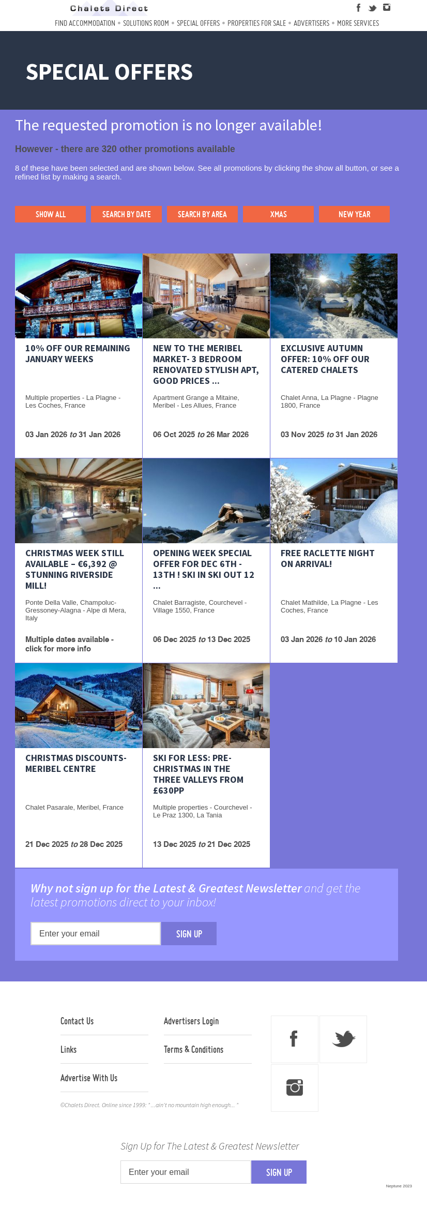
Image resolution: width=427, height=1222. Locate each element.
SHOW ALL (51, 214)
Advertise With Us (88, 1077)
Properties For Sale (256, 23)
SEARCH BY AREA (202, 214)
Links (68, 1049)
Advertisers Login (191, 1020)
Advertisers (311, 23)
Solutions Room (146, 23)
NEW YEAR (354, 214)
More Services (358, 23)
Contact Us (77, 1020)
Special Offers (198, 23)
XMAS (278, 214)
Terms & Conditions (193, 1049)
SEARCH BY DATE (126, 214)
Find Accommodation (85, 23)
